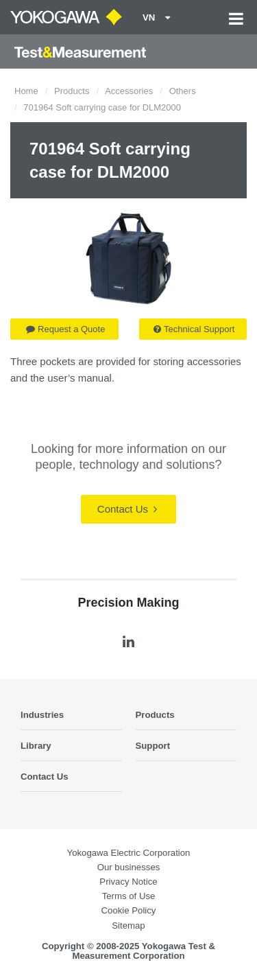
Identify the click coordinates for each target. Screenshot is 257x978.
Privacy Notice (128, 881)
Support (153, 746)
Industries (42, 715)
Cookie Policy (128, 910)
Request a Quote (65, 329)
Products (71, 91)
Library (36, 746)
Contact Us (127, 509)
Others (182, 91)
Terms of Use (129, 896)
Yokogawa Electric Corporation (129, 853)
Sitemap (128, 925)
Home (26, 91)
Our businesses (128, 867)
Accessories (129, 91)
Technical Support (194, 329)
